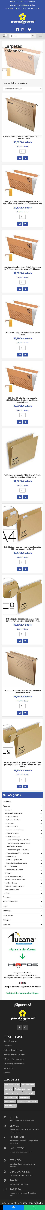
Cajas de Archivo (12, 816)
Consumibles (8, 915)
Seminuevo (7, 801)
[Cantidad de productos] (22, 151)
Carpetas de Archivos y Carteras (17, 853)
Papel (5, 906)
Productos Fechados (12, 889)
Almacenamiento (12, 826)
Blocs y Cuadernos (11, 866)
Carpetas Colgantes (13, 836)
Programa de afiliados (16, 8)
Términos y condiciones (14, 1064)
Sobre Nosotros (10, 1041)
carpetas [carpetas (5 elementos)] (21, 1102)
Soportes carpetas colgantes (18, 850)
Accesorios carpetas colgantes (18, 840)
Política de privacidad (13, 1050)
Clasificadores (11, 856)
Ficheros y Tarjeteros (13, 820)
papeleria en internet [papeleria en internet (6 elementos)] (13, 1093)
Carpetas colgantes (15, 846)
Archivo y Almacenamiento (14, 813)
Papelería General (11, 883)
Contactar (8, 1046)
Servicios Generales (10, 901)
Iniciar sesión (33, 8)
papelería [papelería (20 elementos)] (8, 1089)
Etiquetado (8, 873)
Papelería (6, 806)
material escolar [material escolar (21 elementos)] (11, 1097)
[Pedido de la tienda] (22, 89)
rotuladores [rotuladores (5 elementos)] (32, 1102)
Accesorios (10, 823)
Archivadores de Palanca (15, 830)
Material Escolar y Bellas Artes (15, 879)
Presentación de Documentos (16, 863)
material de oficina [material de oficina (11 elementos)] (12, 1085)
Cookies (7, 1073)
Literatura (8, 810)
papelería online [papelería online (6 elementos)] (28, 1085)
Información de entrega (14, 1059)
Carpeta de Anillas (12, 833)
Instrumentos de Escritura (14, 876)
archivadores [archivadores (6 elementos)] (10, 1102)
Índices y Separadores (14, 860)
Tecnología (7, 911)
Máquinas (6, 897)
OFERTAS (6, 925)
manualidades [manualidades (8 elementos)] (10, 1106)
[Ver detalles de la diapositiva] (22, 964)
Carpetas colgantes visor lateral (19, 843)
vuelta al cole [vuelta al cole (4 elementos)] (29, 1093)
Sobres (7, 893)
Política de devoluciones (14, 1055)
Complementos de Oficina (14, 869)
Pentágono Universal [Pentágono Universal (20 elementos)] (23, 1089)
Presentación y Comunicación (15, 886)
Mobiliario (6, 920)
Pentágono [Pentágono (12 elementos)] (24, 1097)
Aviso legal (8, 1068)
